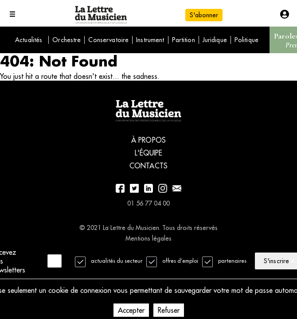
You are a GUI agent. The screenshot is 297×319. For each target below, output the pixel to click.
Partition (183, 40)
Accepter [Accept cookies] (131, 310)
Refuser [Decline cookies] (169, 310)
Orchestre (66, 40)
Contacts (148, 165)
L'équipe (149, 152)
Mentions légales (148, 238)
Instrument (150, 40)
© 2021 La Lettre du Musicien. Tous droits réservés (148, 228)
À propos (148, 140)
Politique (246, 40)
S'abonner (204, 15)
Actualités (28, 40)
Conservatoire (108, 40)
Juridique (215, 40)
